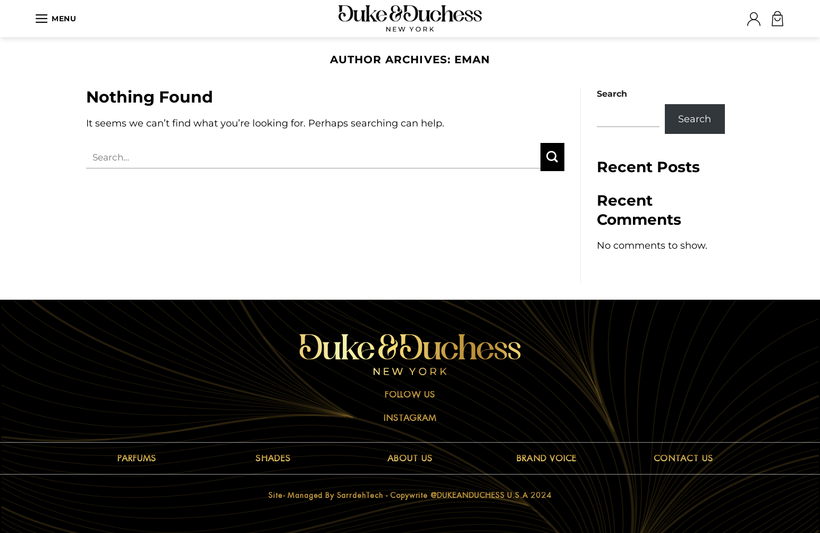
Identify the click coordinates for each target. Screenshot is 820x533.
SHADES (273, 458)
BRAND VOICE (547, 458)
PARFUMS (136, 458)
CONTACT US (684, 458)
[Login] (753, 18)
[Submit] (552, 157)
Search (612, 94)
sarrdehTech (360, 495)
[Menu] (56, 18)
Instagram (410, 418)
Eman (472, 59)
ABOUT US (410, 458)
